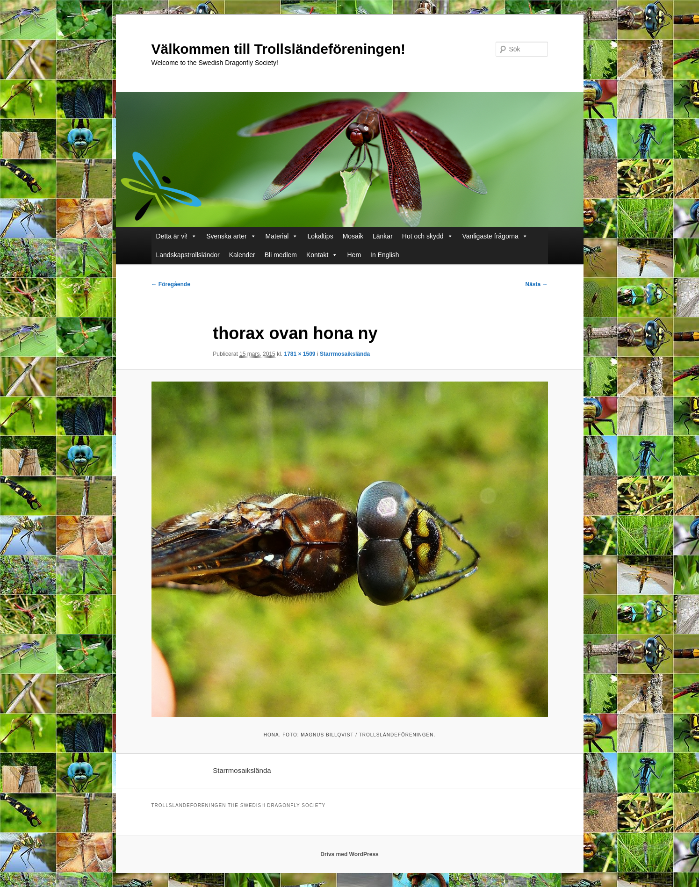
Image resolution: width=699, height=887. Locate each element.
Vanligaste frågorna (490, 236)
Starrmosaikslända (345, 354)
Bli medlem (281, 255)
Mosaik (353, 236)
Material (277, 236)
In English (384, 255)
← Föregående (170, 284)
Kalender (242, 255)
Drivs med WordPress (349, 854)
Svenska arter (226, 236)
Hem (354, 255)
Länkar (383, 236)
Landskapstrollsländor (188, 255)
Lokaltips (320, 236)
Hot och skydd (423, 236)
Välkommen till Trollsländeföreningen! (278, 49)
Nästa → (536, 284)
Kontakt (317, 255)
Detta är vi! (172, 236)
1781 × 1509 (299, 354)
